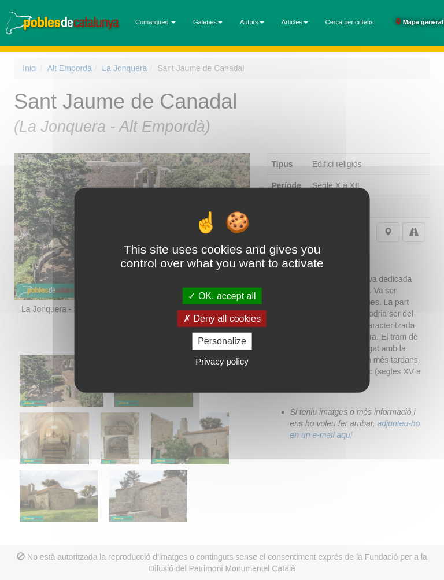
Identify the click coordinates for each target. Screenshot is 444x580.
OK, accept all (222, 296)
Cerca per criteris (349, 21)
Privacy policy (222, 361)
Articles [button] (295, 21)
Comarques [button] (155, 21)
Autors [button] (252, 21)
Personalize (222, 341)
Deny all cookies (222, 319)
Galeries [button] (208, 21)
